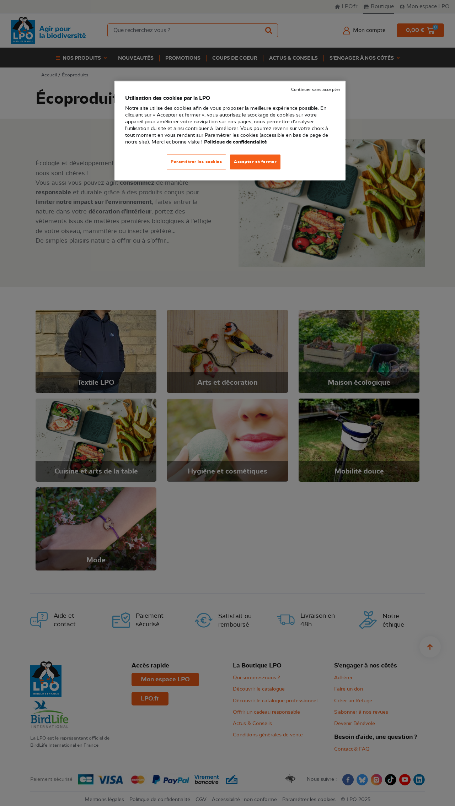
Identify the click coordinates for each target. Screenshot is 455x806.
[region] (230, 130)
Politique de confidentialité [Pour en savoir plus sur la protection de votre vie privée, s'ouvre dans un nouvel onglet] (235, 142)
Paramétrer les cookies (196, 161)
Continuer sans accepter (315, 89)
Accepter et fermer (255, 161)
